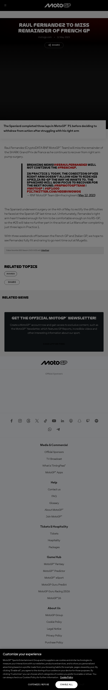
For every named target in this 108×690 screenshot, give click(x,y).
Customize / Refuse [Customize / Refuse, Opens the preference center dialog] (38, 685)
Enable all (66, 685)
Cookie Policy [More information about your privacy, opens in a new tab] (66, 677)
